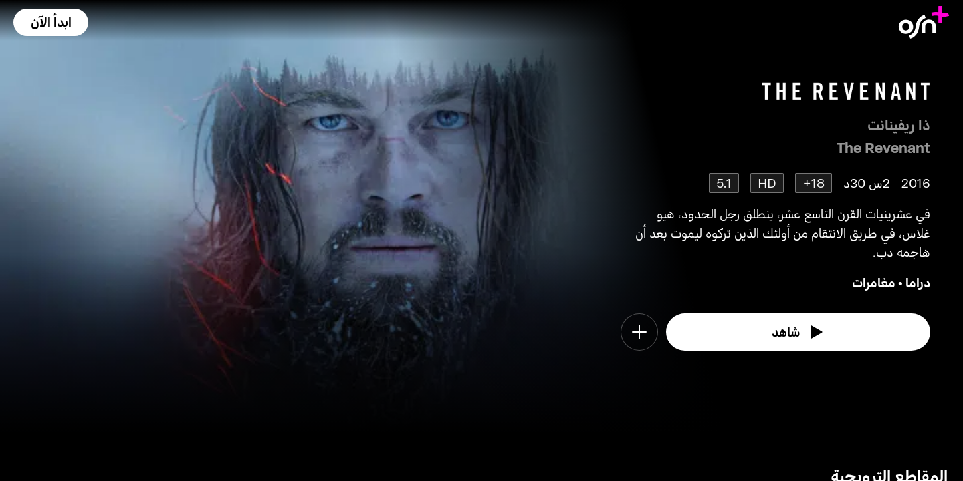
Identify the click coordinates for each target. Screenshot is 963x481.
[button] (50, 22)
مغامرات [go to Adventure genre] (873, 282)
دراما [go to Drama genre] (917, 282)
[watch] (798, 332)
